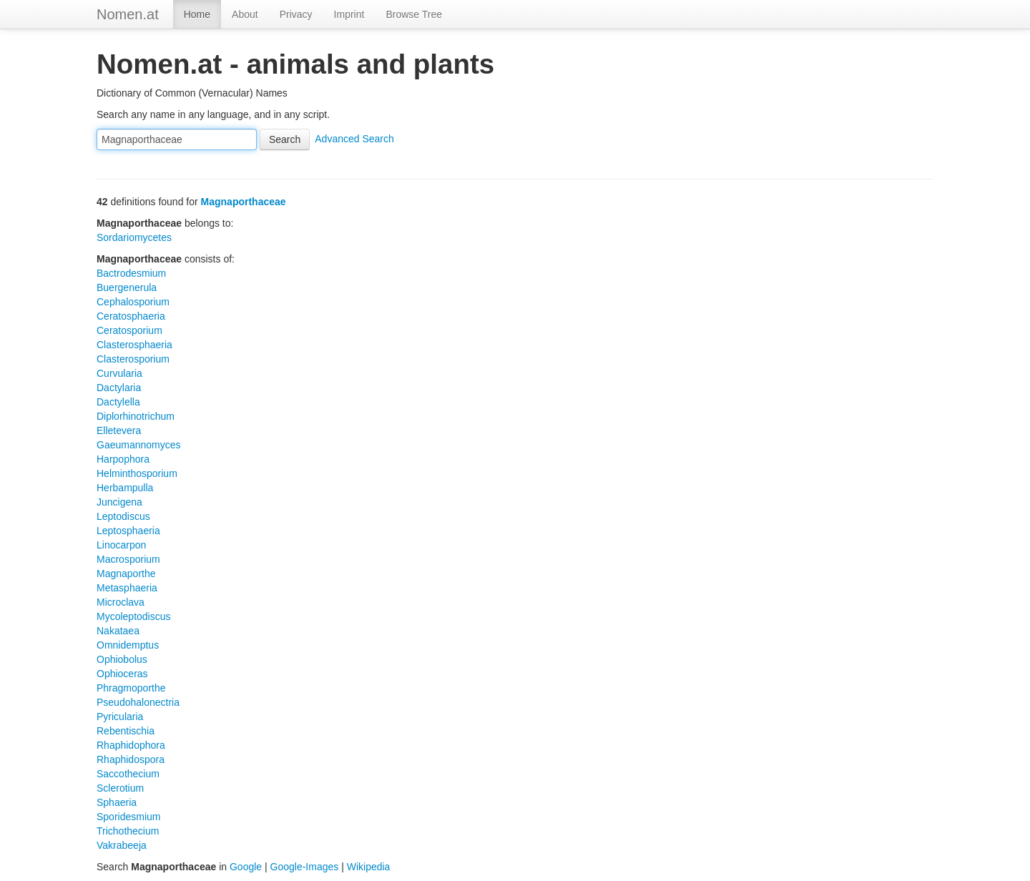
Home (197, 14)
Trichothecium (128, 831)
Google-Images (304, 866)
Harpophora (123, 459)
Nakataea (118, 630)
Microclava (120, 602)
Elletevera (119, 430)
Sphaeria (117, 802)
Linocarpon (121, 545)
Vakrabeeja (122, 845)
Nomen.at (128, 14)
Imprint (349, 14)
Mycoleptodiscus (134, 616)
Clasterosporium (133, 359)
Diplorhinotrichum (136, 416)
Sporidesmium (128, 816)
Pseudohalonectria (138, 702)
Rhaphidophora (131, 745)
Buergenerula (127, 287)
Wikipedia (369, 866)
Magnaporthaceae (243, 201)
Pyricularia (120, 716)
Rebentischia (125, 731)
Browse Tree (414, 14)
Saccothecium (128, 773)
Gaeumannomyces (139, 445)
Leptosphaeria (128, 530)
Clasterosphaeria (134, 344)
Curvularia (119, 373)
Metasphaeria (127, 588)
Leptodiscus (123, 516)
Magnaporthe (126, 573)
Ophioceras (122, 673)
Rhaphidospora (131, 759)
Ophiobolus (122, 659)
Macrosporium (128, 559)
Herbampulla (125, 487)
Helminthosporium (137, 473)
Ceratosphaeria (131, 316)
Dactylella (118, 402)
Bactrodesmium (131, 273)
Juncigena (119, 502)
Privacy (296, 14)
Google (246, 866)
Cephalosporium (133, 301)
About (245, 14)
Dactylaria (119, 387)
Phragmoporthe (131, 688)
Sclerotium (120, 788)
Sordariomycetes (134, 237)
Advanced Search (354, 138)
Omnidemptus (128, 645)
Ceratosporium (129, 330)
